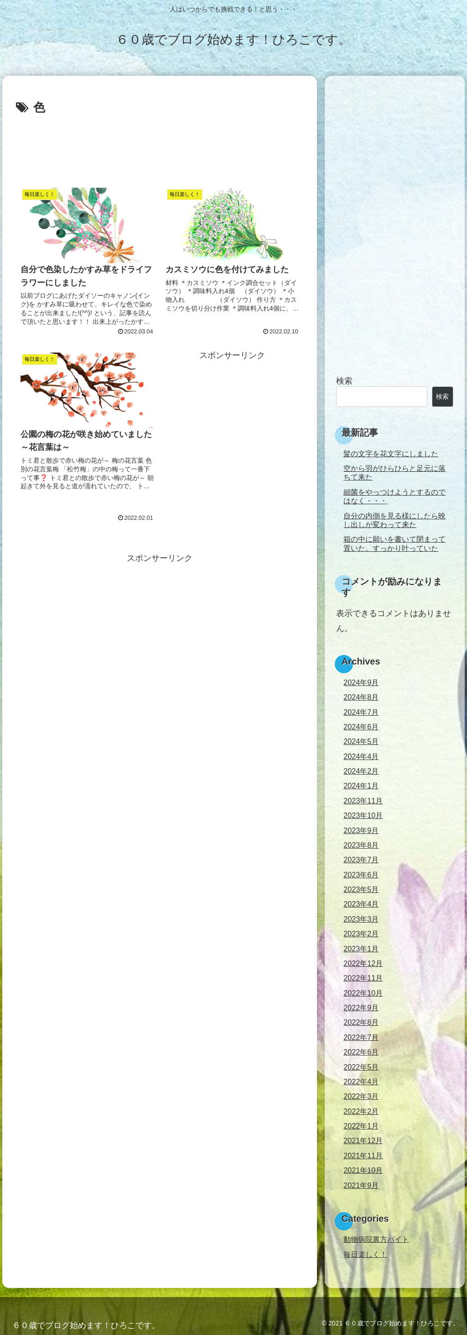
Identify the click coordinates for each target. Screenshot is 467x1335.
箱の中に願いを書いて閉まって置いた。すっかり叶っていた (394, 543)
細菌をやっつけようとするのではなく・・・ (394, 496)
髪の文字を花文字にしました (390, 453)
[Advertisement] (159, 146)
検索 (344, 380)
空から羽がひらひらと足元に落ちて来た (394, 472)
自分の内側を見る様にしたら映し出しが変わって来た (394, 520)
